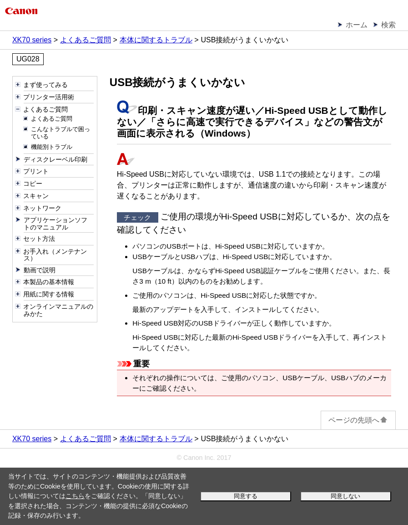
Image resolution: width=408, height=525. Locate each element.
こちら (75, 496)
